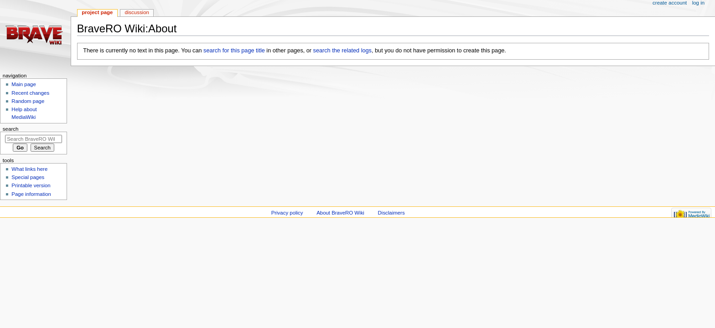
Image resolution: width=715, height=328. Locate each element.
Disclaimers (391, 212)
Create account (670, 2)
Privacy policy (287, 212)
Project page (97, 12)
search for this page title (234, 50)
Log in (698, 2)
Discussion (136, 12)
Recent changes (30, 93)
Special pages (27, 177)
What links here (29, 169)
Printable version (30, 185)
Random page (27, 101)
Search (11, 129)
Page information (31, 194)
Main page (23, 84)
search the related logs (342, 50)
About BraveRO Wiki (340, 212)
